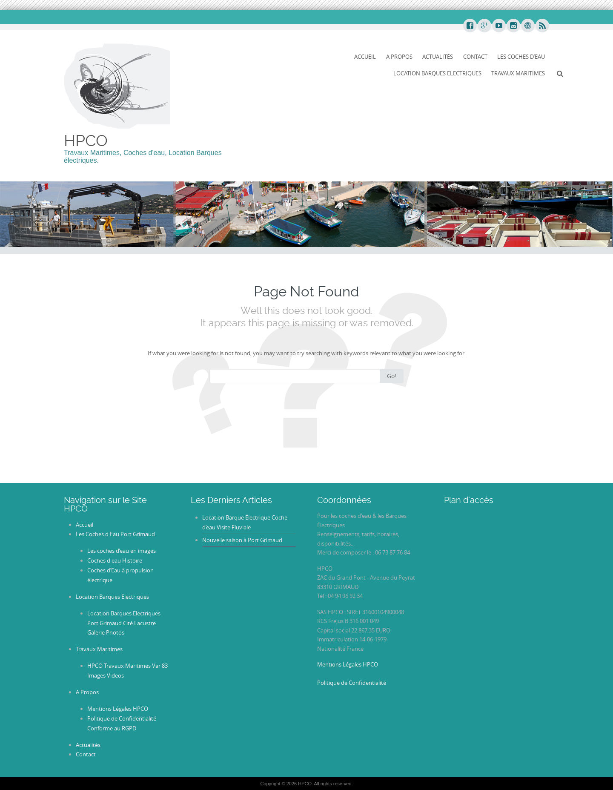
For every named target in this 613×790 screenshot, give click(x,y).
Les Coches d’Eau (521, 56)
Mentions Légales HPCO (117, 708)
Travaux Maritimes (518, 73)
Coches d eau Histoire (114, 560)
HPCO (86, 140)
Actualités (437, 56)
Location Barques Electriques (437, 73)
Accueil (365, 56)
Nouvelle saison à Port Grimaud (242, 540)
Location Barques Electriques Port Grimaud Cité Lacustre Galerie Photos (123, 623)
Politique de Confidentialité (351, 683)
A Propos (399, 56)
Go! (391, 376)
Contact (475, 56)
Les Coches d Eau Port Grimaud (115, 534)
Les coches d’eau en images (121, 550)
